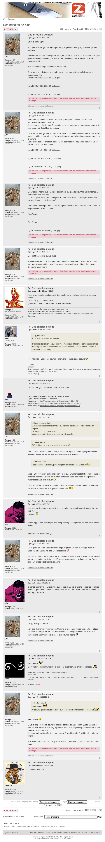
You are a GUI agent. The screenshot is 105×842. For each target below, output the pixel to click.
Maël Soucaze (54, 838)
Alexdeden (36, 765)
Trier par (74, 802)
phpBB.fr (68, 838)
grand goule (36, 291)
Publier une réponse (10, 29)
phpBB (43, 837)
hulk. (33, 504)
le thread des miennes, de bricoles (40, 106)
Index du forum (12, 833)
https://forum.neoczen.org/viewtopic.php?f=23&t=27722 (61, 403)
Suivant (97, 802)
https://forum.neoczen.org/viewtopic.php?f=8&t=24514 (59, 401)
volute (34, 658)
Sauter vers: (38, 817)
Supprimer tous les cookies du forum (50, 832)
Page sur (78, 29)
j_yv (33, 38)
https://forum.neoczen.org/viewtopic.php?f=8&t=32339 (60, 406)
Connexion (11, 19)
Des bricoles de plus (16, 25)
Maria (34, 330)
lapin (33, 383)
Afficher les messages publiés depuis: (35, 802)
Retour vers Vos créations (14, 816)
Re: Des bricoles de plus (41, 112)
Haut (99, 108)
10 (100, 29)
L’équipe (32, 832)
